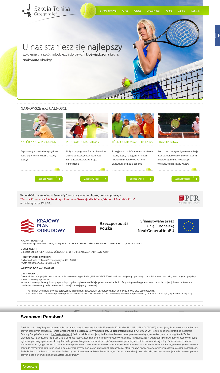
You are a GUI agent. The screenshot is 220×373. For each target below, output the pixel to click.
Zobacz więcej (45, 179)
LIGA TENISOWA (168, 142)
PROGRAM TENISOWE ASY (83, 142)
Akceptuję (30, 366)
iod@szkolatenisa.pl (62, 334)
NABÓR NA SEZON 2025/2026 (38, 142)
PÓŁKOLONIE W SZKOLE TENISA (132, 142)
